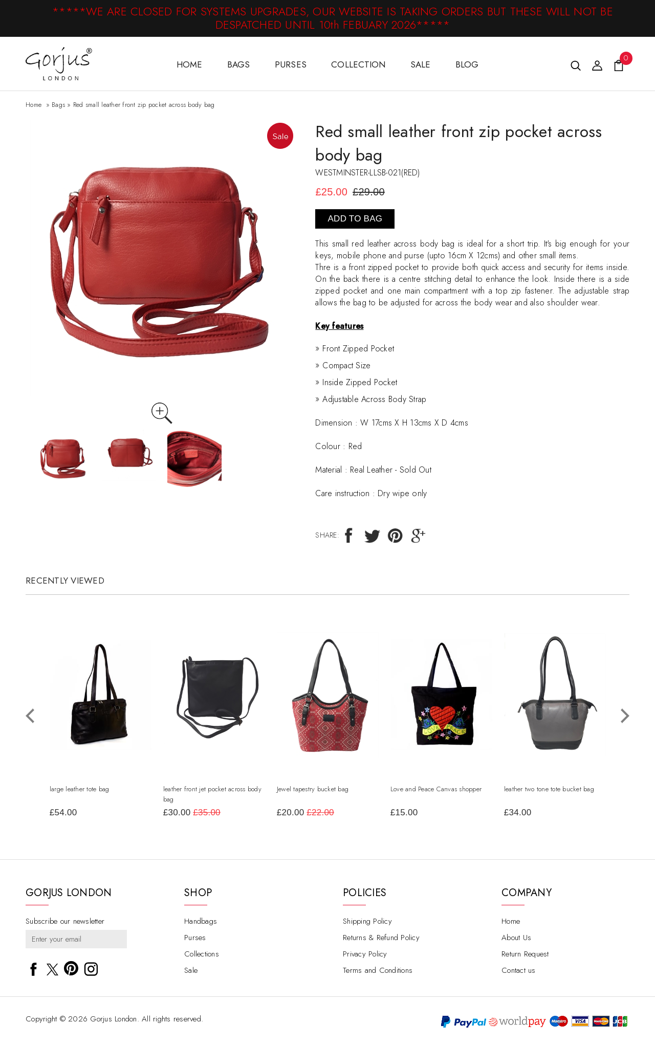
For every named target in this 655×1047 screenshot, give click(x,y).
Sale (420, 64)
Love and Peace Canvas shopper (435, 789)
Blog (467, 64)
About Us (516, 938)
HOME (190, 64)
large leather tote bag (79, 789)
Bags (238, 64)
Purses (291, 64)
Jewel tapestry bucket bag (312, 789)
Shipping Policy (367, 922)
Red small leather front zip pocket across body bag (144, 104)
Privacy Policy (365, 955)
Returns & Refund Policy (381, 938)
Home (33, 104)
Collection (358, 64)
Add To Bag (355, 219)
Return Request (525, 955)
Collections (201, 955)
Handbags (200, 922)
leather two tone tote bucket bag (549, 789)
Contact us (518, 971)
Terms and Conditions (377, 971)
